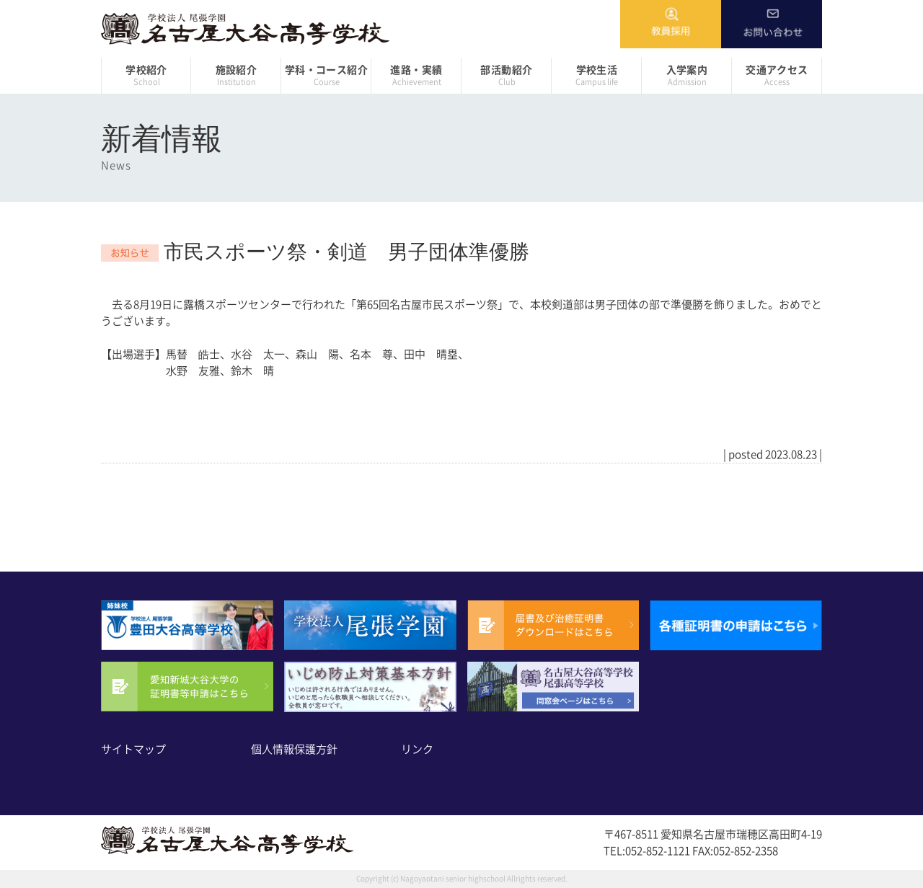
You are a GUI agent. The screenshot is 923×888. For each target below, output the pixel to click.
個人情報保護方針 (294, 749)
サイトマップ (133, 749)
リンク (417, 749)
